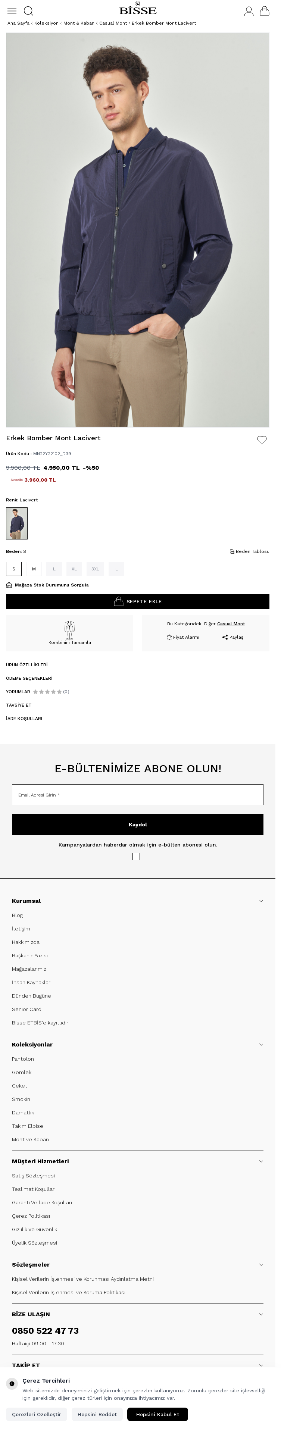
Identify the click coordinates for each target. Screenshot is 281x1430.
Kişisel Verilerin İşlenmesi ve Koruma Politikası (68, 1292)
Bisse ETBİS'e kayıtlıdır (40, 1023)
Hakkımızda (26, 942)
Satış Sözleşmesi (33, 1176)
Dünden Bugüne (31, 996)
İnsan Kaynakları (31, 982)
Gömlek (21, 1072)
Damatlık (23, 1112)
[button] (28, 11)
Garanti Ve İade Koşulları (42, 1202)
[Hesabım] (249, 11)
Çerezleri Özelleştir (36, 1414)
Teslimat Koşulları (34, 1189)
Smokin (21, 1099)
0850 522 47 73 (45, 1331)
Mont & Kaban (78, 23)
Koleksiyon (46, 23)
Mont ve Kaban (30, 1139)
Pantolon (23, 1059)
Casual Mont (113, 23)
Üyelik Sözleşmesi (34, 1243)
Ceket (19, 1086)
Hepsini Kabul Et (157, 1414)
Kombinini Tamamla (70, 633)
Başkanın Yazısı (30, 955)
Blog (17, 915)
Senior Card (26, 1009)
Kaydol (138, 824)
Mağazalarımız (29, 969)
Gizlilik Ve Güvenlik (34, 1229)
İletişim (21, 929)
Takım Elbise (27, 1126)
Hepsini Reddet (97, 1414)
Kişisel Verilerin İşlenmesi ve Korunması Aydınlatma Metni (83, 1279)
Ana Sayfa (18, 23)
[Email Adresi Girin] (137, 794)
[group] (137, 229)
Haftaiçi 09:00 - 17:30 (38, 1343)
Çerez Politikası (31, 1216)
